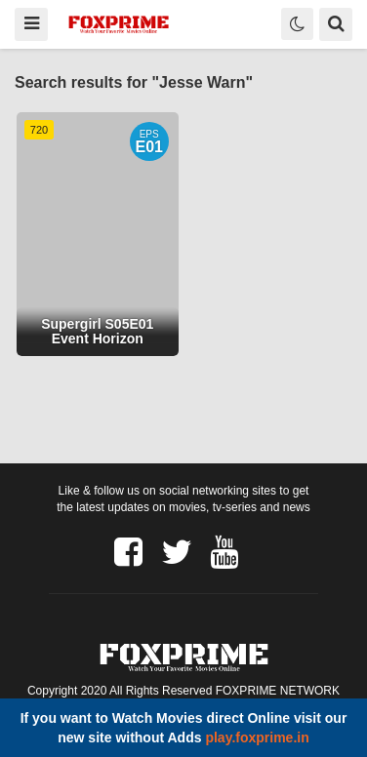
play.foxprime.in (256, 737)
